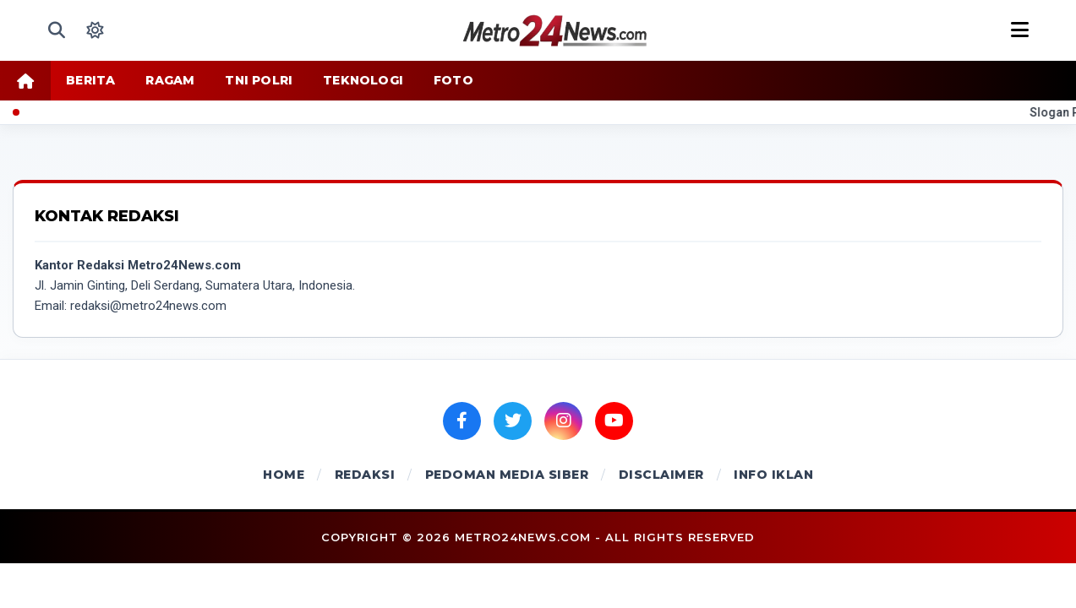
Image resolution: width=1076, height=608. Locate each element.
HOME (283, 474)
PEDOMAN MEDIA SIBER (507, 474)
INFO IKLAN (773, 474)
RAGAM (169, 80)
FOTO (453, 80)
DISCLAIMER (661, 474)
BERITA (90, 80)
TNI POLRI (258, 80)
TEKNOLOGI (363, 80)
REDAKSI (365, 474)
